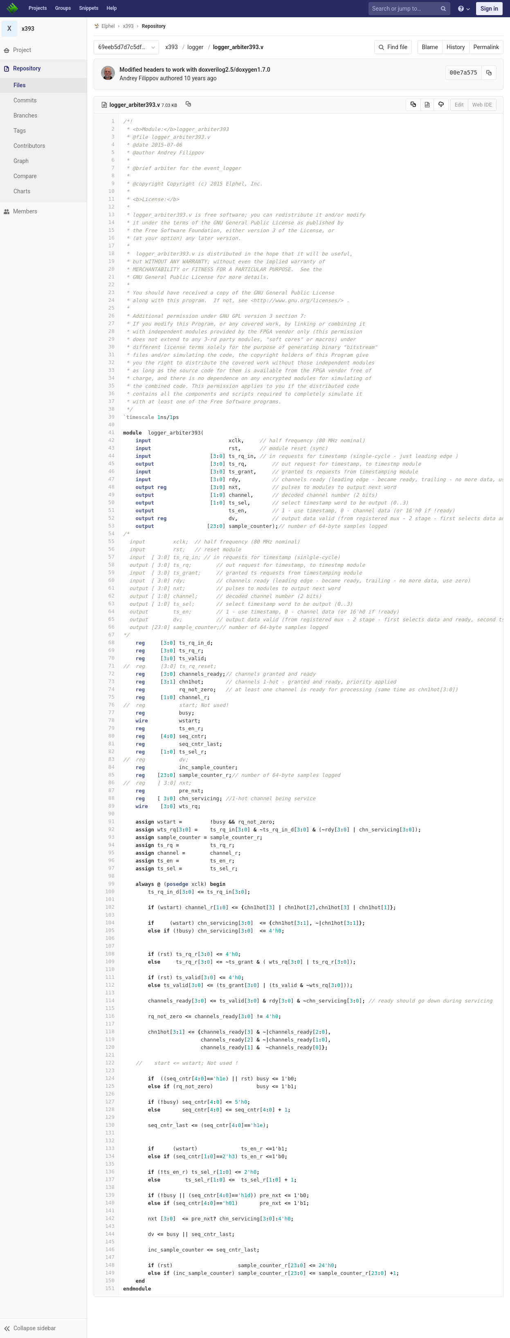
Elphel (107, 26)
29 (109, 339)
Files (22, 85)
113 (109, 992)
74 (109, 689)
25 (109, 308)
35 (109, 386)
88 (109, 798)
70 (109, 658)
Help (112, 8)
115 (109, 1008)
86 (109, 782)
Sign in (489, 8)
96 (109, 860)
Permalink (486, 47)
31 (109, 354)
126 (109, 1094)
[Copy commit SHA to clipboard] (489, 73)
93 (109, 837)
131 (109, 1133)
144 (109, 1234)
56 (109, 549)
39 (109, 417)
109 (109, 961)
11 (109, 199)
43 (109, 448)
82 (109, 751)
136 (109, 1171)
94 (109, 845)
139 (109, 1195)
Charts (24, 191)
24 (109, 300)
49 (109, 494)
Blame (430, 47)
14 (109, 222)
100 (109, 891)
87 (109, 790)
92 (109, 829)
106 (109, 938)
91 (109, 821)
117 (109, 1024)
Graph (23, 161)
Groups (63, 8)
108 (109, 954)
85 (109, 775)
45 (109, 463)
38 (109, 409)
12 (109, 207)
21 (109, 277)
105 (109, 930)
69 (109, 650)
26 (109, 315)
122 (109, 1063)
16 (109, 238)
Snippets (88, 8)
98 (109, 876)
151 (109, 1288)
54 (109, 533)
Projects (38, 8)
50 (109, 502)
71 (109, 666)
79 (109, 728)
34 (109, 378)
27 (109, 323)
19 (109, 261)
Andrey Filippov (141, 78)
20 (109, 269)
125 (109, 1086)
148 (109, 1265)
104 (109, 922)
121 (109, 1055)
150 (109, 1280)
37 (109, 401)
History (456, 47)
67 (109, 635)
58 (109, 564)
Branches (28, 115)
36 (109, 393)
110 (109, 969)
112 (109, 985)
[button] (45, 1328)
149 (109, 1273)
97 (109, 868)
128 (109, 1109)
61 (109, 588)
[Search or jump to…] (410, 9)
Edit (459, 105)
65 (109, 619)
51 (109, 510)
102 (109, 907)
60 (109, 580)
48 (109, 487)
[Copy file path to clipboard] (191, 105)
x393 (174, 47)
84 (109, 767)
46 (109, 471)
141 (109, 1210)
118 (109, 1031)
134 (109, 1156)
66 (109, 627)
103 (109, 915)
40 (109, 424)
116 (109, 1016)
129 (109, 1117)
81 (109, 743)
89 (109, 806)
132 (109, 1140)
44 (109, 456)
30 (109, 347)
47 (109, 479)
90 (109, 813)
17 (109, 245)
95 (109, 852)
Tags (22, 130)
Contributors (32, 146)
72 (109, 673)
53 (109, 526)
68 (109, 642)
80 (109, 736)
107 (109, 946)
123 (109, 1070)
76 (109, 705)
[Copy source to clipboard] (413, 105)
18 (109, 253)
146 (109, 1249)
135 (109, 1164)
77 (109, 712)
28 (109, 331)
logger (198, 47)
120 (109, 1047)
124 (109, 1078)
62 (109, 596)
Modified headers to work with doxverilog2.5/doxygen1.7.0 (197, 69)
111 (109, 977)
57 (109, 557)
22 (109, 284)
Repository (157, 26)
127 (109, 1101)
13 (109, 214)
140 (109, 1203)
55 (109, 541)
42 (109, 440)
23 (109, 292)
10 (109, 191)
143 (109, 1226)
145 (109, 1241)
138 (109, 1187)
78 (109, 720)
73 (109, 681)
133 (109, 1148)
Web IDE (482, 105)
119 (109, 1039)
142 (109, 1218)
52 (109, 518)
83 (109, 759)
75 (109, 697)
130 (109, 1125)
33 (109, 370)
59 (109, 572)
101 (109, 899)
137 (109, 1179)
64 (109, 611)
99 (109, 884)
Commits (28, 100)
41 (109, 432)
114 (109, 1000)
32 (109, 362)
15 (109, 230)
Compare (28, 176)
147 (109, 1257)
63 (109, 603)
